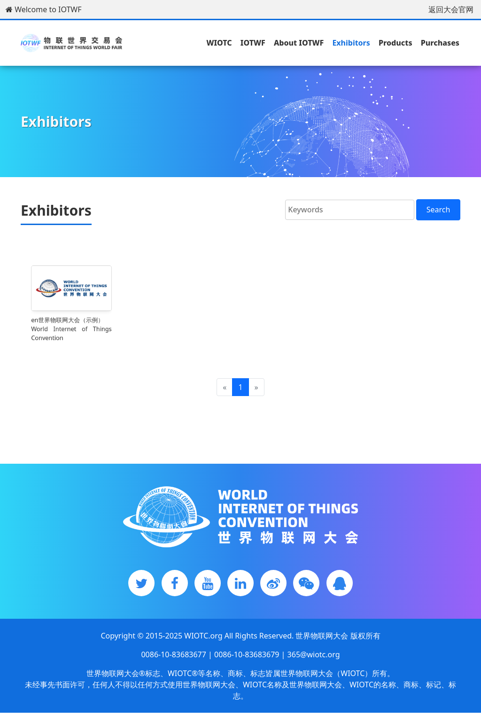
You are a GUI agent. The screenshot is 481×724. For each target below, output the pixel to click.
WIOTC (219, 43)
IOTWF (252, 43)
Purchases (440, 43)
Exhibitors (351, 43)
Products (395, 43)
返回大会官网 (450, 9)
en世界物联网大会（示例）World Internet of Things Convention (71, 324)
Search (438, 209)
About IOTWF (299, 43)
